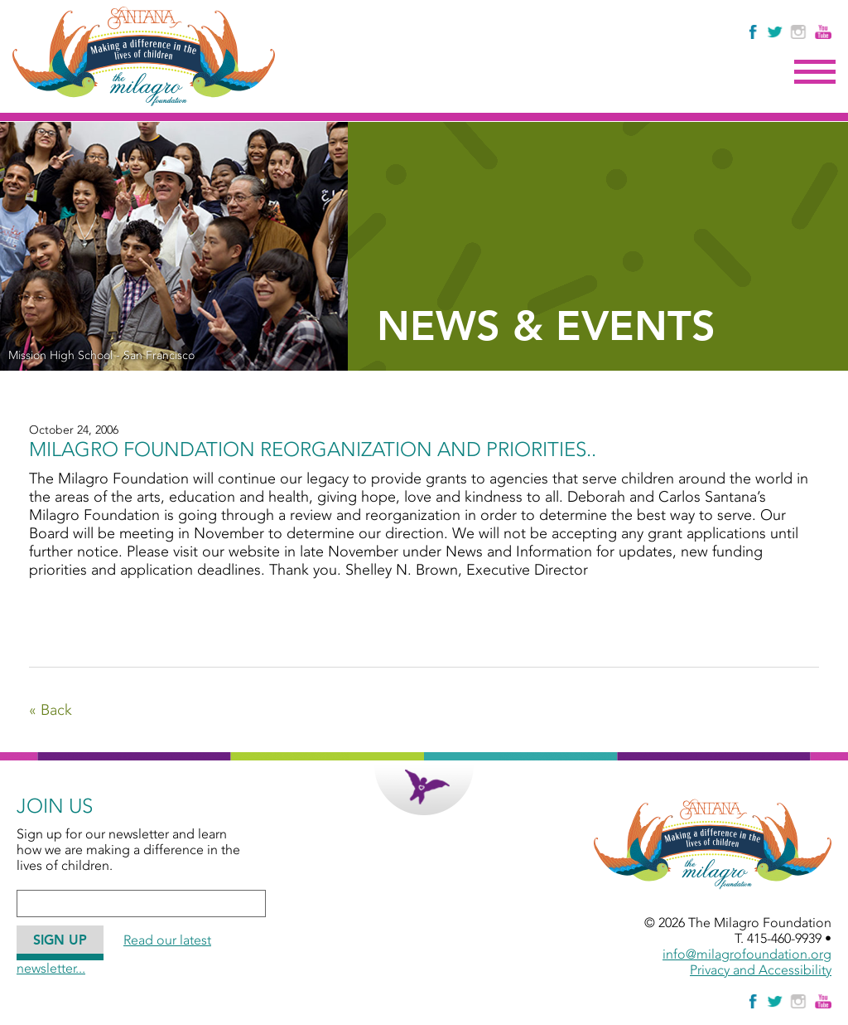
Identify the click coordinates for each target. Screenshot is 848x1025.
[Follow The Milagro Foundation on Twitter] (774, 32)
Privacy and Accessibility (760, 970)
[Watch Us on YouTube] (823, 32)
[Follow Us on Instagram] (800, 32)
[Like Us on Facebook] (754, 32)
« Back (50, 710)
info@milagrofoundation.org (746, 954)
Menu (815, 72)
